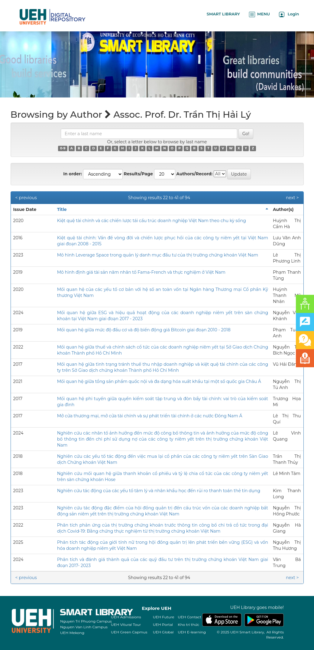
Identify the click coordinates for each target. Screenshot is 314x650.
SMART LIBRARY (223, 13)
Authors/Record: (194, 174)
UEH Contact (189, 617)
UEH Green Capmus (129, 632)
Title (62, 209)
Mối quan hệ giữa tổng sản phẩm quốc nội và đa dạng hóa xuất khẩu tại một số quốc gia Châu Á (159, 381)
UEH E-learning (192, 632)
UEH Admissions (126, 617)
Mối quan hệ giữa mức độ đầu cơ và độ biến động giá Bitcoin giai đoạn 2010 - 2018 (144, 330)
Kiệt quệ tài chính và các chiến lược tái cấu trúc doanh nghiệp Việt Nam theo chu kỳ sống (151, 220)
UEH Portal (163, 624)
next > (292, 197)
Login (289, 14)
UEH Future (163, 617)
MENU (259, 14)
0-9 (63, 148)
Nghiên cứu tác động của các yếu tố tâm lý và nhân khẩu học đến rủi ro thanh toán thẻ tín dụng (158, 490)
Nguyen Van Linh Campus (84, 627)
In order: (72, 174)
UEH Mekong (72, 632)
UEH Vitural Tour (126, 624)
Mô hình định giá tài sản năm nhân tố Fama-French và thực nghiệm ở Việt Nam (141, 272)
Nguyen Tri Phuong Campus (86, 621)
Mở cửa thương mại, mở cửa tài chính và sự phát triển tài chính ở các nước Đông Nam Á (149, 416)
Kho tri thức (188, 624)
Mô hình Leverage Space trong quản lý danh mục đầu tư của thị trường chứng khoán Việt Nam (157, 255)
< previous (26, 197)
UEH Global (163, 632)
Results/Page (138, 174)
